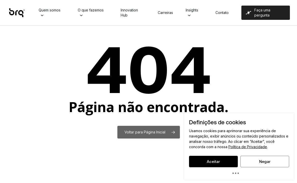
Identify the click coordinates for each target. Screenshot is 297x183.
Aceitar (213, 161)
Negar (265, 161)
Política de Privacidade (247, 147)
